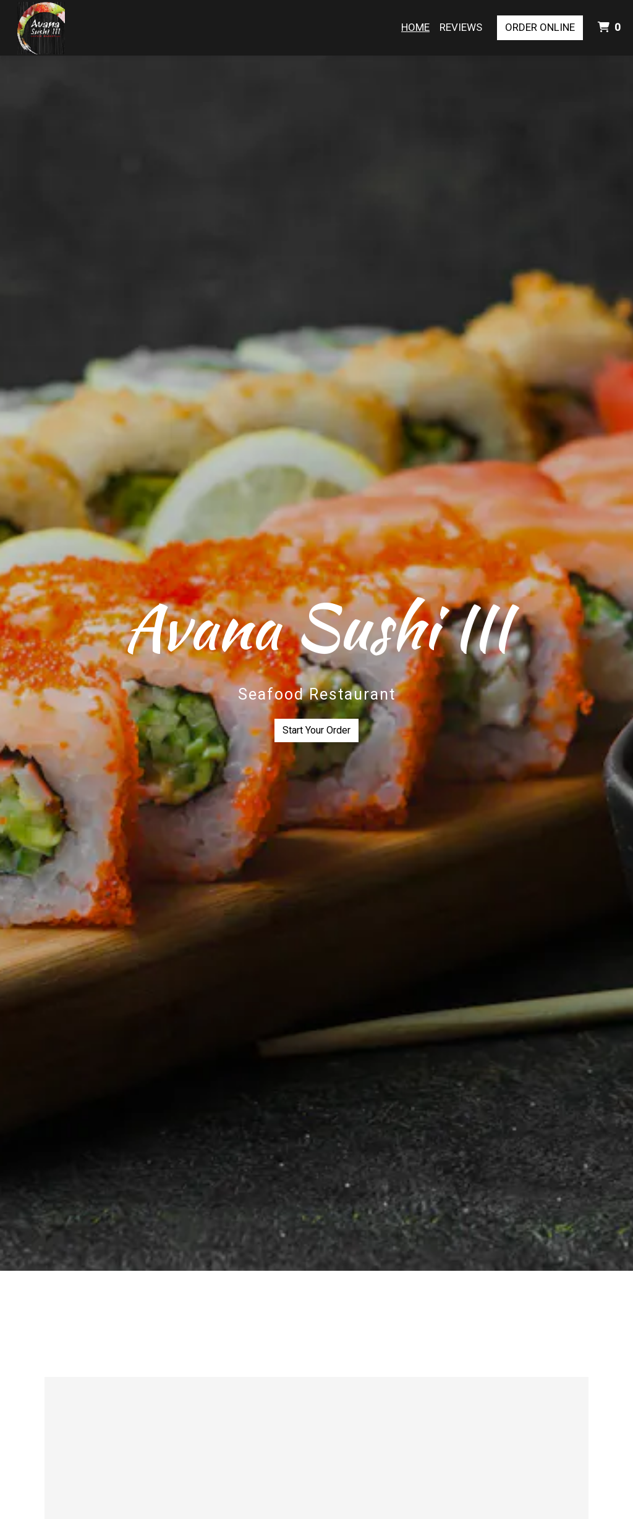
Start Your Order (316, 730)
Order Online (540, 27)
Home (415, 27)
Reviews (461, 27)
